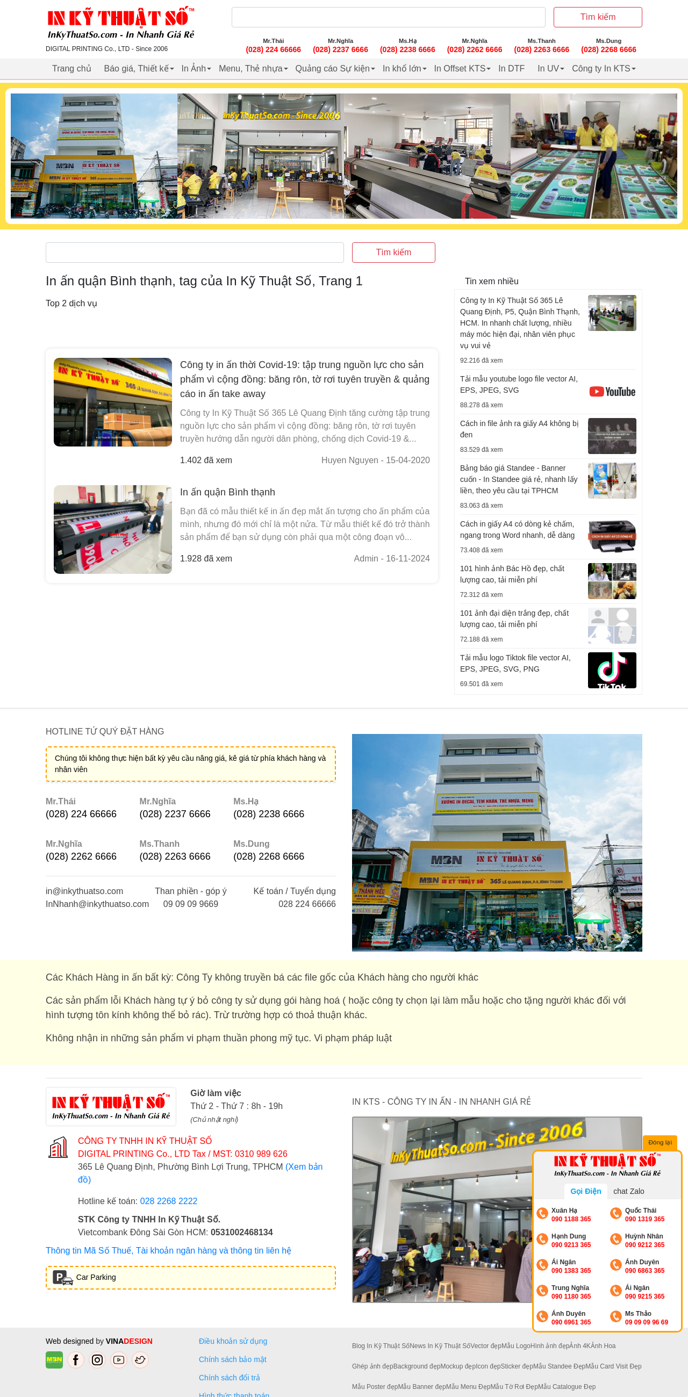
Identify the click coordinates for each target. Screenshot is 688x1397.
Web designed (71, 1341)
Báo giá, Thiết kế (136, 68)
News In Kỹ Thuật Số (440, 1346)
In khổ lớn (402, 68)
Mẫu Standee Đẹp (559, 1366)
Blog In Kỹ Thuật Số (381, 1346)
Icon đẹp (488, 1366)
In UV (548, 68)
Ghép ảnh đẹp (372, 1366)
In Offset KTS (460, 68)
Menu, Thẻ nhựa (250, 68)
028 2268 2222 (169, 1201)
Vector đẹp (485, 1346)
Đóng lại (661, 1143)
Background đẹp (417, 1366)
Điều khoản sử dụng (233, 1341)
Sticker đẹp (517, 1366)
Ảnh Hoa (603, 1346)
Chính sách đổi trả (231, 1377)
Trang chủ (71, 68)
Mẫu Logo (516, 1346)
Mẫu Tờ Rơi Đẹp (514, 1387)
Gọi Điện (585, 1191)
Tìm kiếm (598, 16)
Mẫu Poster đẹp (375, 1387)
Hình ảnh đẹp (550, 1346)
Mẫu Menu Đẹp (468, 1387)
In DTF (511, 68)
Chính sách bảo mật (233, 1359)
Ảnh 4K (579, 1346)
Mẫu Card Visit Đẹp (613, 1366)
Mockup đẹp (458, 1366)
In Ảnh (194, 68)
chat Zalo (628, 1191)
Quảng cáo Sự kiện (333, 68)
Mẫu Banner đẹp (422, 1387)
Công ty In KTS (601, 68)
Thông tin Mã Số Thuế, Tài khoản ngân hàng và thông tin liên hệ (168, 1250)
